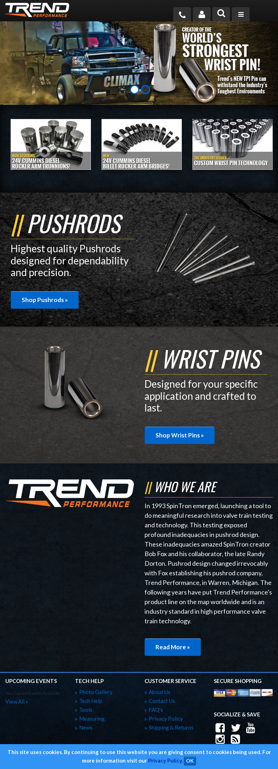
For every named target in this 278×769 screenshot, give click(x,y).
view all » (16, 701)
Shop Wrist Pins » (180, 435)
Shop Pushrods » (45, 299)
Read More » (173, 647)
